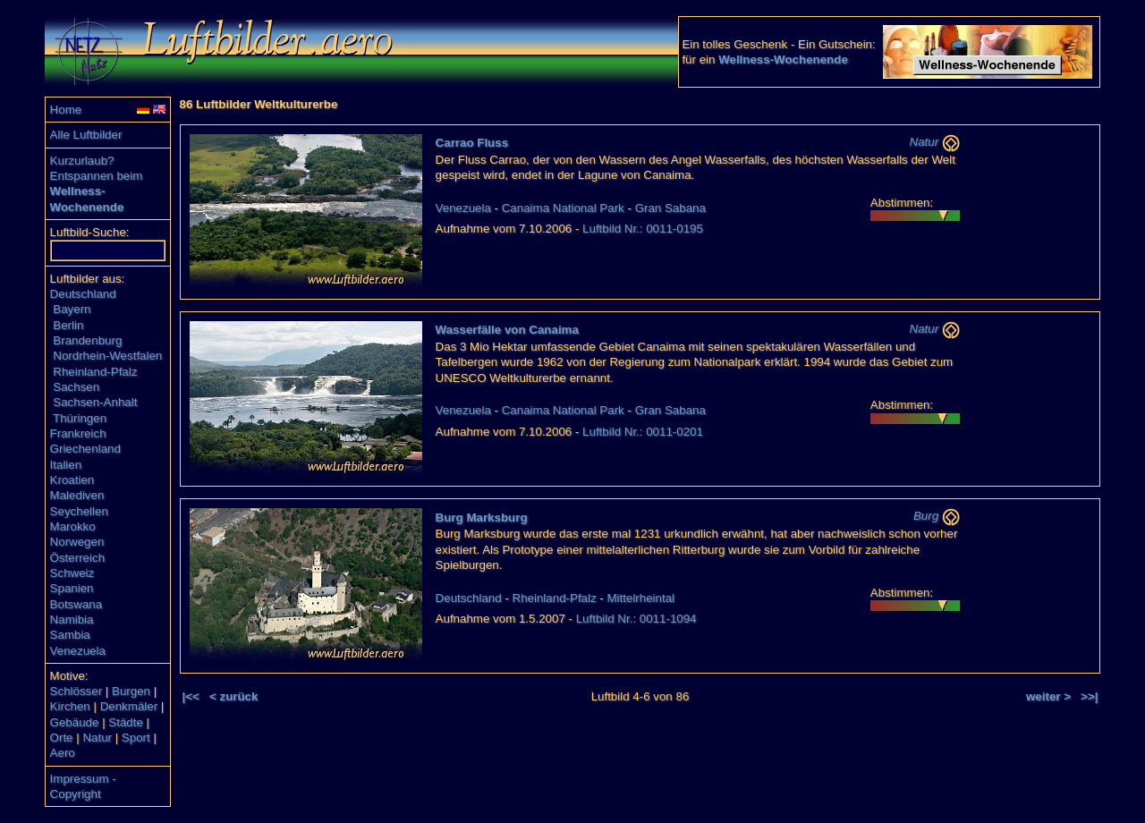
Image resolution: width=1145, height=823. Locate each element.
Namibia (72, 619)
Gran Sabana (670, 208)
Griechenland (85, 448)
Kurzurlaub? (82, 160)
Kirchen (70, 706)
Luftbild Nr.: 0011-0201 (642, 431)
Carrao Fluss (472, 142)
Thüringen (79, 418)
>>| (1089, 696)
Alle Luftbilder (86, 134)
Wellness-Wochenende (783, 59)
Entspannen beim (96, 175)
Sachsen (76, 387)
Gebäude (74, 722)
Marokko (73, 526)
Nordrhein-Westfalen (107, 355)
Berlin (68, 325)
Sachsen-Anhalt (95, 402)
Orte (61, 737)
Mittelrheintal (641, 598)
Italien (66, 464)
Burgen (131, 691)
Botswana (76, 604)
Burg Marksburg (482, 517)
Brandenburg (87, 340)
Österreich (77, 557)
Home (66, 109)
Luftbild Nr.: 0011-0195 (642, 228)
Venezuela (78, 651)
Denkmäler (128, 706)
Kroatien (72, 480)
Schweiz (72, 573)
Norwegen (77, 541)
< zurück (233, 696)
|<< (190, 696)
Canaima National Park (563, 208)
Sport (136, 737)
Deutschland (83, 294)
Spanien (72, 588)
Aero (62, 752)
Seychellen (79, 511)
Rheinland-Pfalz (95, 371)
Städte (125, 722)
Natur (97, 737)
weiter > (1048, 696)
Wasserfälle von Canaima (507, 329)
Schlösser (76, 691)
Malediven (77, 495)
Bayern (71, 309)
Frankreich (78, 433)
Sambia (70, 634)
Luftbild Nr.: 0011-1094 (636, 618)
